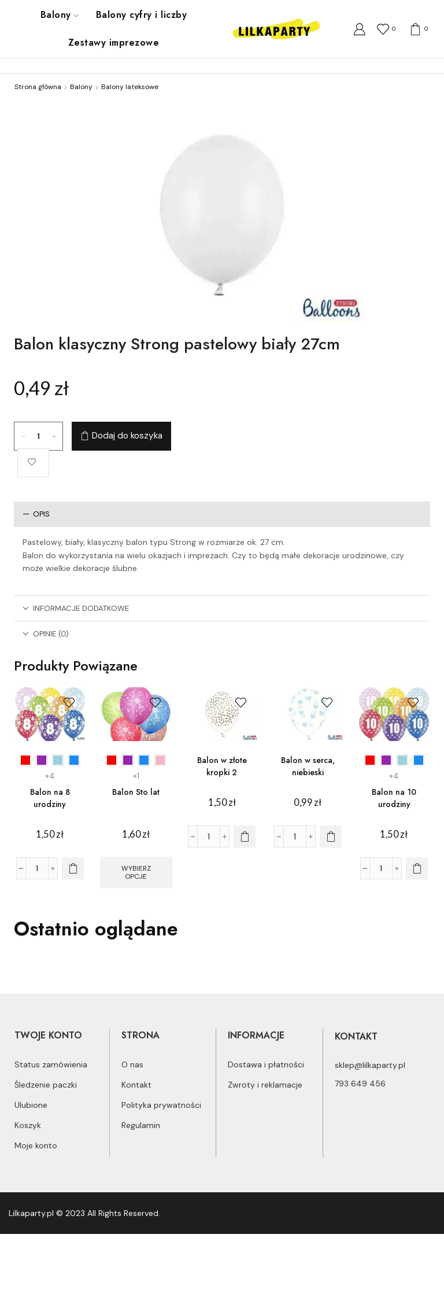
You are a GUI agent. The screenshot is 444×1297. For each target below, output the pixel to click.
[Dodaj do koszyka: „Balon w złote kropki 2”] (245, 837)
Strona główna (37, 86)
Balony (59, 14)
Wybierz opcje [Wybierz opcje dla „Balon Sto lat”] (136, 872)
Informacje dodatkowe (76, 608)
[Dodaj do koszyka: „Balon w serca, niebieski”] (331, 837)
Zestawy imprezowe (113, 42)
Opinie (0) (46, 634)
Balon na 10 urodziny (394, 798)
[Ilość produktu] (39, 436)
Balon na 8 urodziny (50, 798)
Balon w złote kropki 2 (222, 766)
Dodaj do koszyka (127, 435)
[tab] (222, 514)
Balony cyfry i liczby (141, 14)
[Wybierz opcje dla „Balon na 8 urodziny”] (73, 868)
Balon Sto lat (136, 792)
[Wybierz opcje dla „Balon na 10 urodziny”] (417, 868)
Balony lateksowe (129, 86)
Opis (36, 514)
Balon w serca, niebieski (308, 766)
